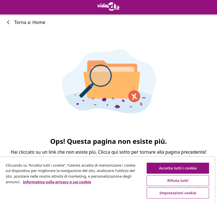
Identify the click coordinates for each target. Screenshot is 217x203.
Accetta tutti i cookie (178, 168)
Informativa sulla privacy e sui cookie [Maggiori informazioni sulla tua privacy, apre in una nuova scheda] (57, 181)
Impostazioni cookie (178, 192)
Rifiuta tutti (177, 180)
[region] (107, 180)
